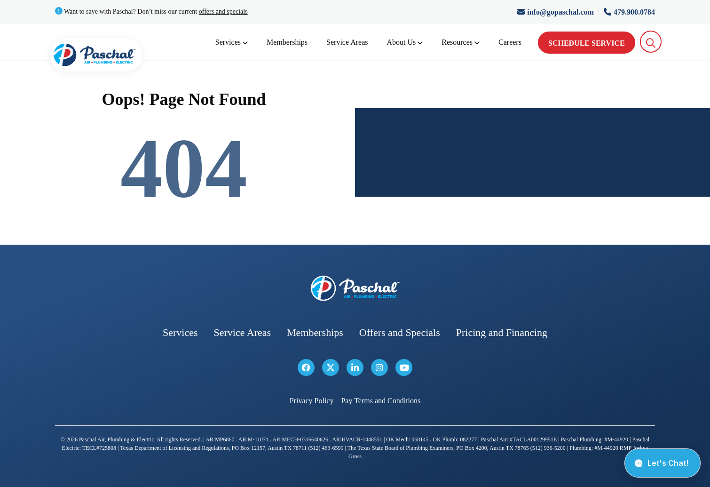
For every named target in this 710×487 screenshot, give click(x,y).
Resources (461, 42)
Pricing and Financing (501, 332)
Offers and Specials (399, 332)
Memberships (287, 42)
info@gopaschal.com (556, 12)
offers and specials (223, 11)
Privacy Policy (312, 401)
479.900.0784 (629, 12)
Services (231, 42)
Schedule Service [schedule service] (586, 43)
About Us (405, 42)
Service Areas (347, 42)
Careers (509, 42)
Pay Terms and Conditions (380, 401)
